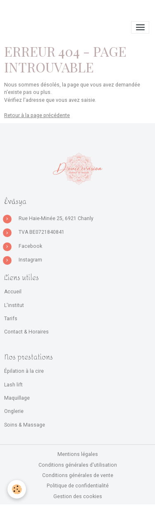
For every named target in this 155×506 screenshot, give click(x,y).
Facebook (30, 246)
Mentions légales (77, 454)
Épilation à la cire (24, 371)
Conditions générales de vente (77, 475)
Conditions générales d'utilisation (77, 465)
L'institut (14, 305)
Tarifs (10, 318)
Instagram (30, 260)
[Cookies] (16, 489)
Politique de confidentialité (78, 486)
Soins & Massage (24, 425)
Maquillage (17, 398)
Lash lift (13, 385)
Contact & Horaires (26, 332)
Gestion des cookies (77, 496)
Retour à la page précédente (37, 115)
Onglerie (14, 411)
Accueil (12, 292)
